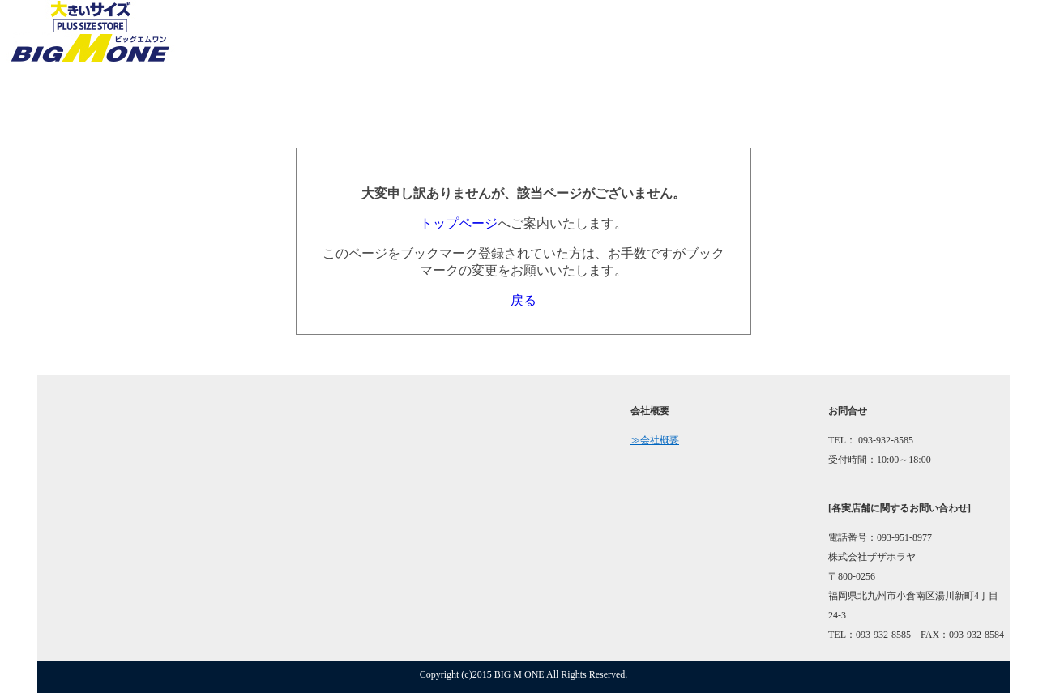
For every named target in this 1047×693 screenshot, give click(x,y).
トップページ (459, 223)
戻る (523, 300)
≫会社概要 (654, 440)
